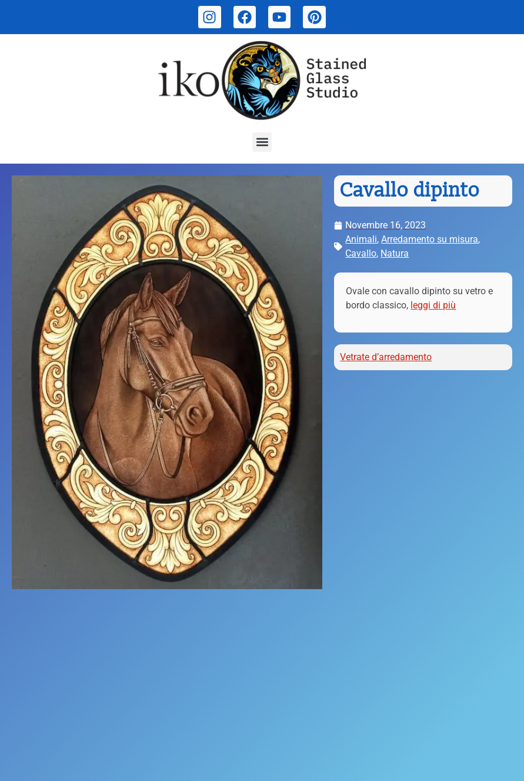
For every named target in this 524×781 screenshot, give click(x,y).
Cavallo (360, 253)
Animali (361, 239)
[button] (262, 142)
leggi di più (433, 305)
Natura (395, 253)
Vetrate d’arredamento (386, 357)
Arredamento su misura (429, 239)
